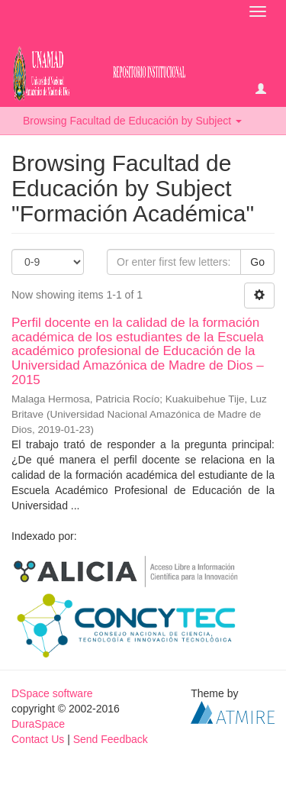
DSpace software (52, 693)
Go (257, 262)
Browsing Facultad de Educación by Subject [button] (132, 121)
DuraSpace (38, 724)
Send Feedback (110, 739)
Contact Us (37, 739)
